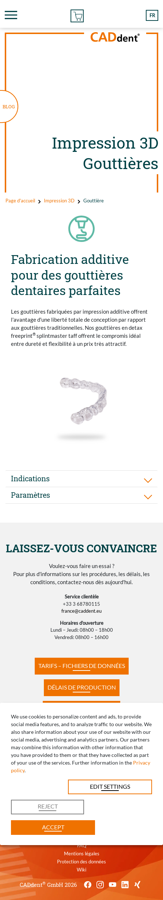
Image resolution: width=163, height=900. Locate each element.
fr (152, 15)
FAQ (81, 845)
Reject (48, 806)
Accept (53, 827)
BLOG (9, 106)
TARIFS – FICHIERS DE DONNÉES (81, 665)
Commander (77, 14)
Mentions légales (81, 853)
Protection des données (81, 861)
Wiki (81, 870)
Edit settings (110, 786)
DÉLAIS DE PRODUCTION (82, 687)
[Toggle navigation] (11, 15)
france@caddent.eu (81, 611)
